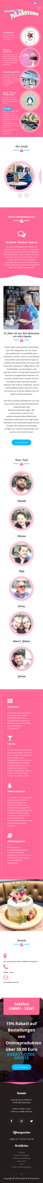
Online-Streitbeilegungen (21, 1167)
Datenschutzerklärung (21, 1158)
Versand (21, 1152)
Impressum (21, 1161)
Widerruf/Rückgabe (21, 1155)
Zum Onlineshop (21, 442)
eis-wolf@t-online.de (11, 982)
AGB (21, 1164)
